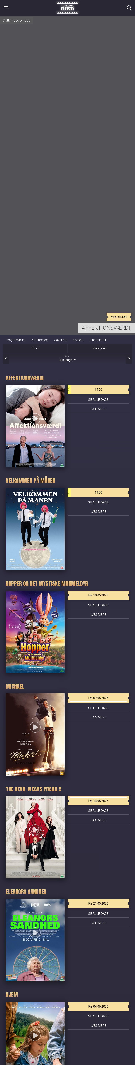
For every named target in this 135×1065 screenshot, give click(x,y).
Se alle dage (98, 400)
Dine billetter (98, 340)
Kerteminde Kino (67, 5)
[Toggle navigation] (5, 8)
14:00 (85, 389)
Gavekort (60, 340)
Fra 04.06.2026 (98, 1006)
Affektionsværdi (106, 328)
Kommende (40, 340)
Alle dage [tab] (67, 358)
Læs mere (98, 409)
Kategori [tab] (99, 348)
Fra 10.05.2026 (98, 595)
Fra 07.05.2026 (98, 698)
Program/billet (15, 340)
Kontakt (78, 340)
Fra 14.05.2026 (98, 801)
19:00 (85, 492)
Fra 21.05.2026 (98, 903)
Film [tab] (34, 348)
